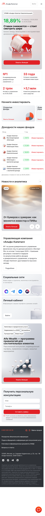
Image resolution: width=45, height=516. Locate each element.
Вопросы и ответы (8, 447)
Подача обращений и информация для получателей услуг (22, 440)
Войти (34, 4)
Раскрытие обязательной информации (15, 437)
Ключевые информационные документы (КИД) (18, 444)
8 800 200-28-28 (7, 430)
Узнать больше (11, 227)
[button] (12, 82)
